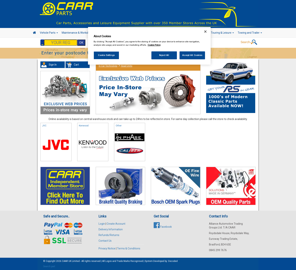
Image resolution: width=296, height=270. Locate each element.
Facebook (163, 226)
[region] (149, 46)
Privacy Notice (107, 248)
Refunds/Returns (109, 235)
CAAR (65, 261)
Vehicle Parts (49, 32)
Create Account (116, 223)
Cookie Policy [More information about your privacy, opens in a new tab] (154, 45)
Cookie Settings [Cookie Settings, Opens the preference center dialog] (106, 55)
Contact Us (105, 240)
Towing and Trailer (250, 32)
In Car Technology (108, 66)
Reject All (164, 55)
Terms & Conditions (128, 248)
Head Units (126, 66)
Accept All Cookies (192, 55)
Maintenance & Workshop (78, 32)
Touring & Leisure (222, 32)
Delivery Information (111, 229)
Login (102, 223)
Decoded (173, 261)
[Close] (205, 31)
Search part (49, 266)
